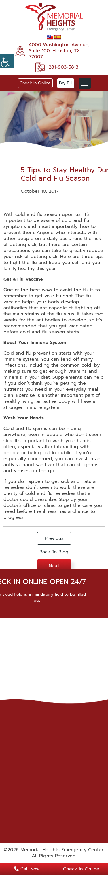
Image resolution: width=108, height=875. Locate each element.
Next (54, 565)
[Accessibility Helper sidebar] (7, 61)
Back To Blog (54, 552)
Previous (54, 538)
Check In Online (35, 83)
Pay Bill (65, 83)
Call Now (27, 869)
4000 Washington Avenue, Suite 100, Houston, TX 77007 (59, 51)
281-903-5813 (63, 67)
